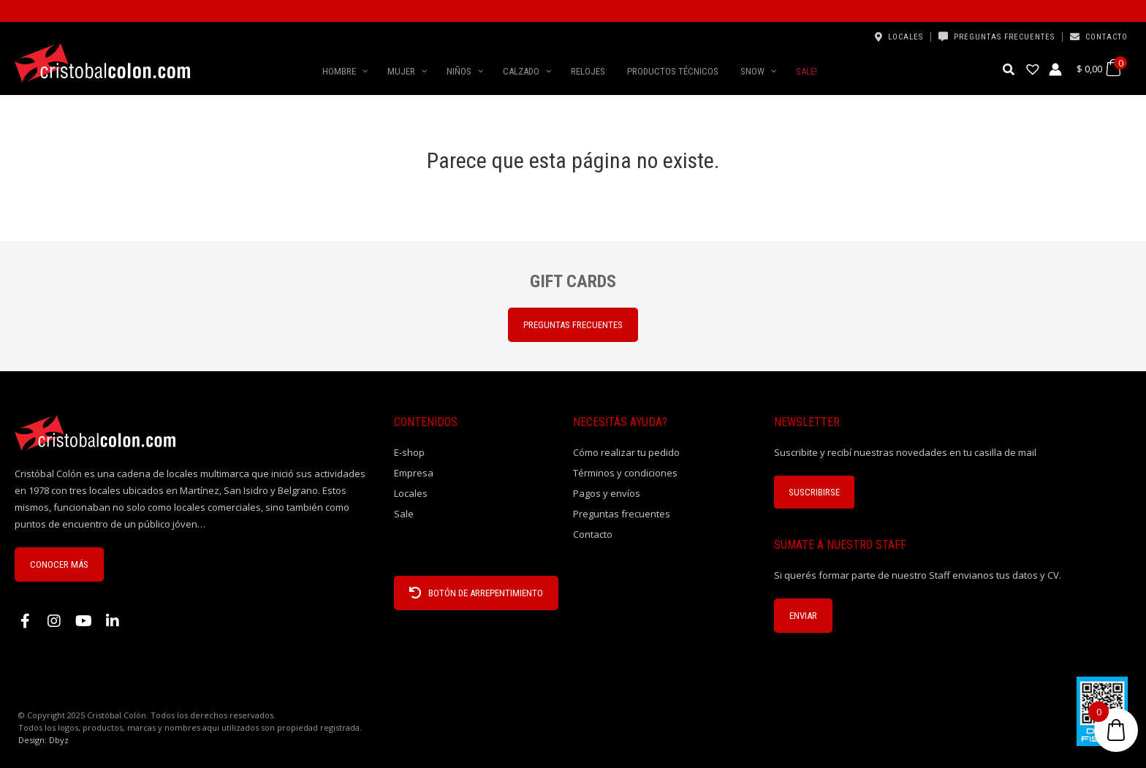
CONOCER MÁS (59, 564)
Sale (404, 513)
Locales (905, 37)
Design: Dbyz (43, 739)
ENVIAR (803, 615)
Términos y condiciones (625, 472)
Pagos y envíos (606, 493)
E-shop (409, 452)
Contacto (1106, 37)
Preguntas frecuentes (1004, 37)
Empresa (413, 472)
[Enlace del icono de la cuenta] (1055, 69)
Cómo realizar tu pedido (626, 452)
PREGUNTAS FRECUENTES (573, 324)
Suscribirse (814, 492)
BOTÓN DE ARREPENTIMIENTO (476, 593)
